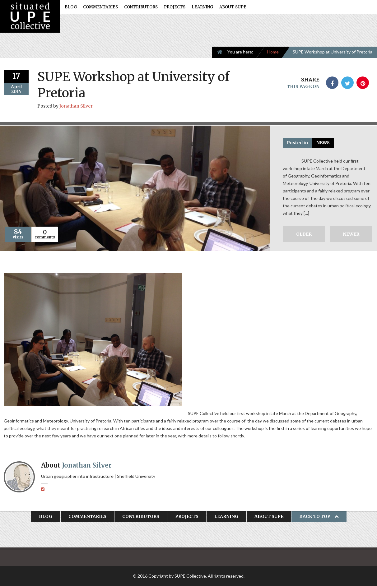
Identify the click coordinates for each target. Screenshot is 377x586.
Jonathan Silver (76, 106)
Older (304, 234)
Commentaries (100, 7)
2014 (16, 91)
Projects (174, 7)
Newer (351, 234)
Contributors (141, 7)
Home (273, 51)
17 (16, 76)
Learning (202, 7)
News (323, 142)
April (16, 87)
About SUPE (232, 7)
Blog (71, 7)
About (76, 465)
